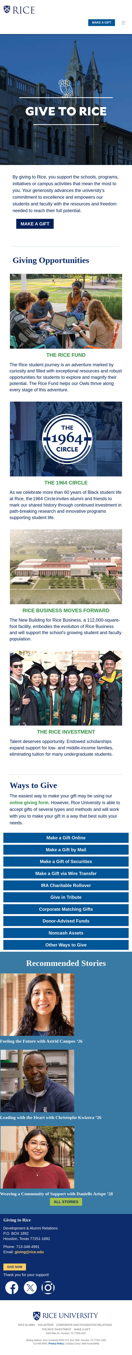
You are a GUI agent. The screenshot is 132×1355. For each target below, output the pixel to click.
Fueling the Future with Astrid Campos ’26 (41, 1041)
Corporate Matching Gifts (66, 909)
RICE (23, 11)
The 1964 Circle (66, 483)
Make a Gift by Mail (66, 849)
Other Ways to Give (66, 944)
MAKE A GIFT (101, 22)
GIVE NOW (14, 1267)
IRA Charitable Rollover (66, 885)
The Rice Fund (66, 355)
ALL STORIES (66, 1202)
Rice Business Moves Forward (66, 610)
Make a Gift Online (65, 837)
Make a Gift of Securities (66, 861)
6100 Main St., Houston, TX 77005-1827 (66, 1333)
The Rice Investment (66, 732)
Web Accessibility (90, 1343)
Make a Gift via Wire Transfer (66, 873)
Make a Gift (82, 1329)
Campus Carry (73, 1343)
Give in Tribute (66, 897)
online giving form (29, 802)
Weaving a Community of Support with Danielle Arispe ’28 (56, 1194)
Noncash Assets (66, 932)
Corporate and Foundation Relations (84, 1324)
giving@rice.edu (29, 1252)
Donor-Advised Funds (66, 920)
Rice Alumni (26, 1324)
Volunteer (46, 1324)
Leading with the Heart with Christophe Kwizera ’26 (50, 1117)
